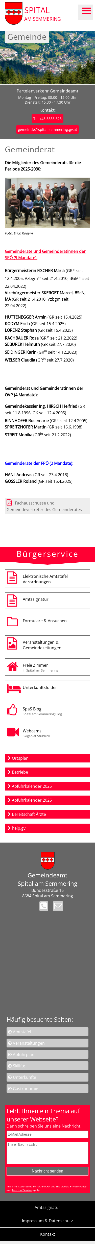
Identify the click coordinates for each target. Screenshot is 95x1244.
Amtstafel (22, 1032)
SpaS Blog (55, 711)
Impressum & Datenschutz (47, 1224)
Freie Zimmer (55, 667)
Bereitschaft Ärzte (29, 814)
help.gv (19, 828)
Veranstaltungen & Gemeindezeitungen (42, 645)
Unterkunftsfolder (40, 687)
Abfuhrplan (23, 1054)
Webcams (55, 733)
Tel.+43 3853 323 (47, 118)
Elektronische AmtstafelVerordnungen (45, 579)
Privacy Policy (78, 1190)
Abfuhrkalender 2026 (32, 800)
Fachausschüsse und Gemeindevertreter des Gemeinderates (44, 506)
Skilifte (19, 1066)
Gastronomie (25, 1088)
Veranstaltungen (29, 1043)
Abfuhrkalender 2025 (32, 786)
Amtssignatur (36, 599)
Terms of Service (22, 1193)
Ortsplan (20, 758)
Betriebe (20, 772)
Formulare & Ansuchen (45, 621)
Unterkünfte (24, 1077)
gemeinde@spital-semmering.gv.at (47, 129)
